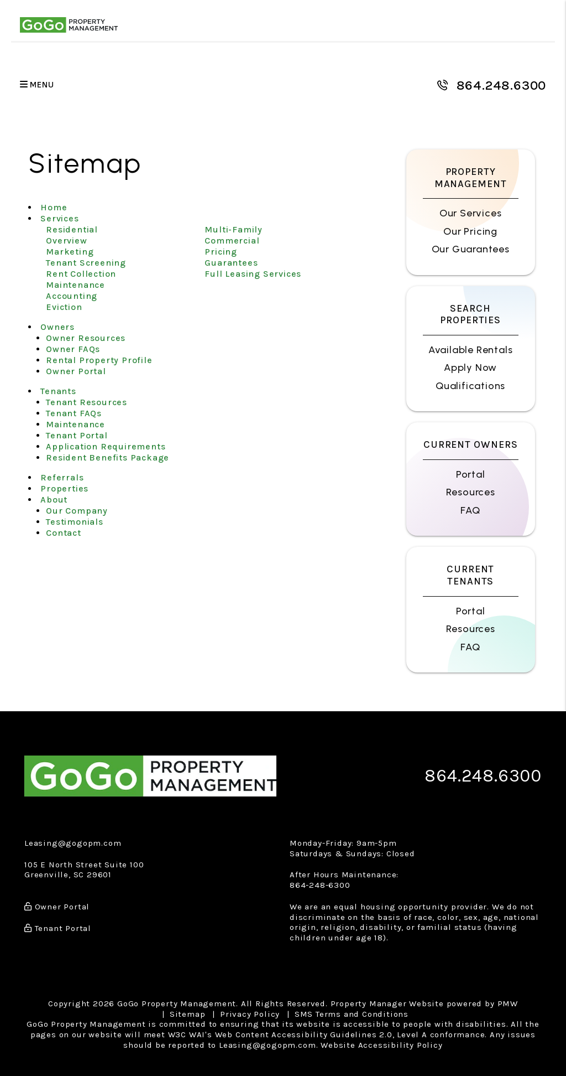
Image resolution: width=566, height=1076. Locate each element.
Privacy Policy (250, 1014)
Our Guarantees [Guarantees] (471, 249)
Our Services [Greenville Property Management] (470, 213)
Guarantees (231, 262)
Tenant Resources (86, 402)
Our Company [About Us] (77, 510)
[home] (69, 24)
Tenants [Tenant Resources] (58, 391)
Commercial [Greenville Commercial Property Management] (232, 240)
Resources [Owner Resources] (470, 492)
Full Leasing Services (253, 273)
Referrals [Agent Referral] (61, 477)
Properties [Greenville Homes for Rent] (64, 488)
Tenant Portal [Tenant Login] (76, 435)
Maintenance (75, 285)
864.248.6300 (502, 85)
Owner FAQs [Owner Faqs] (73, 349)
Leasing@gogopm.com (72, 843)
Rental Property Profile (99, 360)
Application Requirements (105, 446)
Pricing (221, 251)
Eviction (64, 307)
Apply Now (470, 367)
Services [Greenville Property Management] (59, 218)
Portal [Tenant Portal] (470, 611)
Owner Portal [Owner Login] (76, 371)
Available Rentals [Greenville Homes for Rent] (470, 350)
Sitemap (188, 1014)
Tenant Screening (86, 262)
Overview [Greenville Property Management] (66, 240)
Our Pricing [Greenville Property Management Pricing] (470, 231)
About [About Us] (53, 499)
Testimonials (74, 521)
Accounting (71, 296)
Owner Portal (57, 907)
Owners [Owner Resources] (57, 327)
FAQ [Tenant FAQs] (470, 647)
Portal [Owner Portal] (470, 474)
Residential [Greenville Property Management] (72, 229)
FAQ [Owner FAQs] (470, 510)
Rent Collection (81, 273)
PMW (507, 1003)
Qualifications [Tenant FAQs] (470, 386)
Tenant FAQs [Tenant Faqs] (74, 413)
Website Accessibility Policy (381, 1045)
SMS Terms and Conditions (351, 1014)
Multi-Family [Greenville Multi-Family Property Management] (234, 229)
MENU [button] (37, 85)
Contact (63, 532)
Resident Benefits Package (107, 457)
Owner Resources (85, 338)
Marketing (69, 251)
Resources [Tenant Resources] (470, 629)
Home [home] (53, 207)
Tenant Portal (57, 928)
